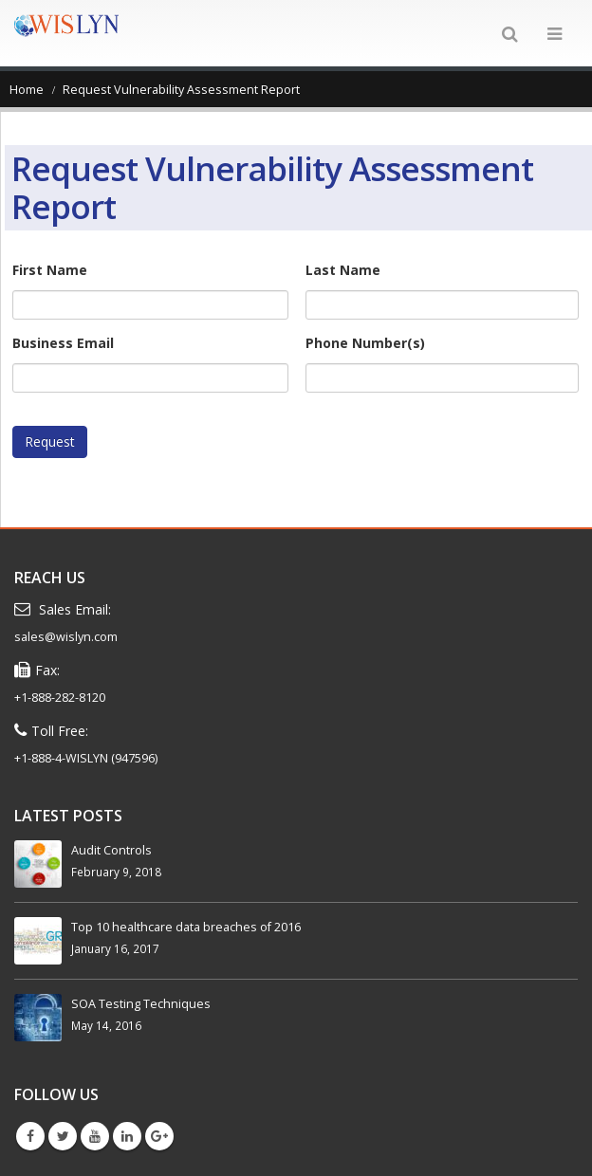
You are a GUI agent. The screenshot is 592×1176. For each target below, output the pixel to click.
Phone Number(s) (365, 343)
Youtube (95, 1136)
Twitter (62, 1136)
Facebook (30, 1136)
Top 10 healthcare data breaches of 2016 (186, 927)
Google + (159, 1136)
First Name (49, 270)
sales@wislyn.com (66, 637)
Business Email (63, 343)
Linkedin (127, 1136)
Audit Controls (111, 850)
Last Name (342, 270)
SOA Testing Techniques (141, 1004)
